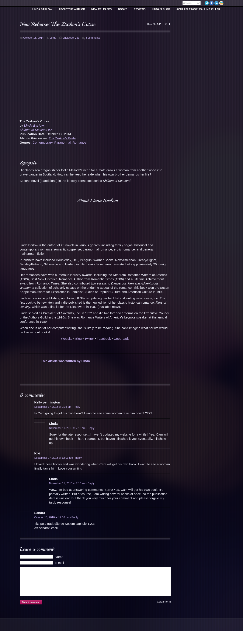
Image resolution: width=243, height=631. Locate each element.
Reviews (139, 9)
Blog (78, 338)
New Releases (101, 9)
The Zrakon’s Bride (62, 138)
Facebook (104, 338)
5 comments (93, 37)
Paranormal (62, 142)
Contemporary (42, 142)
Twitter (89, 338)
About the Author (72, 9)
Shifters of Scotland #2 (36, 130)
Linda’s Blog (161, 9)
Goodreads (121, 338)
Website (66, 338)
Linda (53, 37)
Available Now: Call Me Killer (198, 9)
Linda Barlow (42, 9)
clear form (165, 601)
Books (122, 9)
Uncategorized (70, 37)
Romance (79, 142)
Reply (76, 406)
